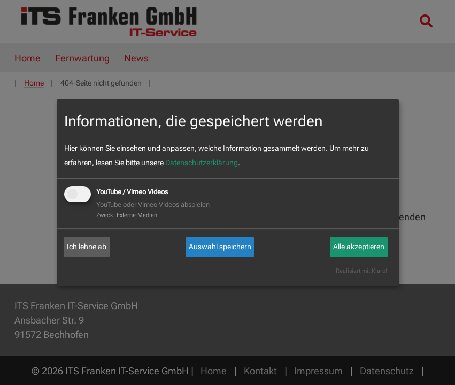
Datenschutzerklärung (201, 162)
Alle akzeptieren (358, 246)
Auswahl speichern (220, 246)
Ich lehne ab (86, 246)
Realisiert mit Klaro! (361, 270)
